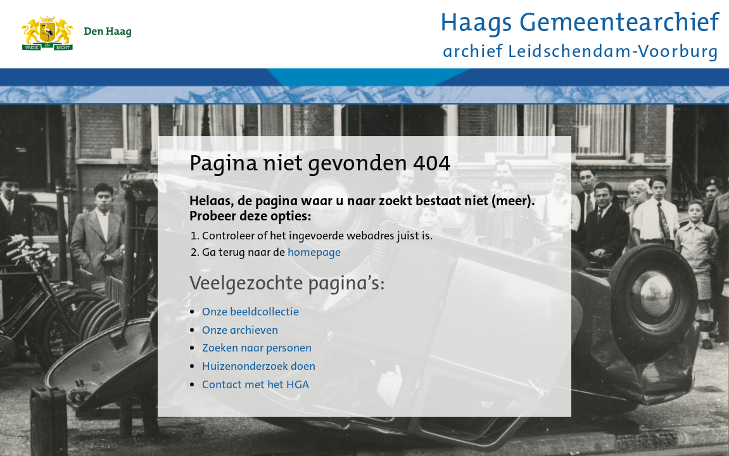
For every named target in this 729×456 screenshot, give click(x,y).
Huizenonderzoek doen (258, 366)
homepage (314, 252)
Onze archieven (240, 330)
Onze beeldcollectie (250, 311)
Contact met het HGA (255, 384)
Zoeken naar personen (257, 347)
